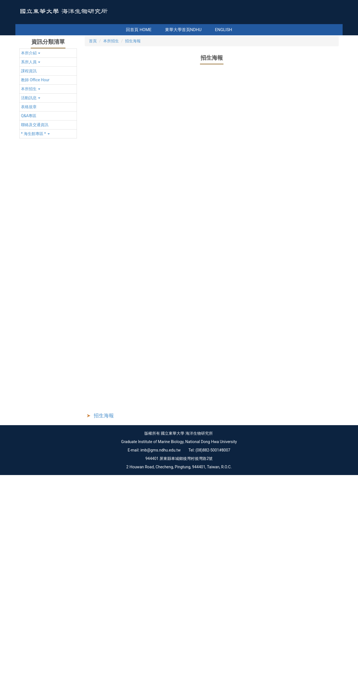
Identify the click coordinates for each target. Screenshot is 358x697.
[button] (48, 142)
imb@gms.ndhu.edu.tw (160, 672)
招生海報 (133, 130)
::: (119, 29)
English (231, 29)
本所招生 (111, 130)
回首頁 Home (147, 29)
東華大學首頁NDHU (191, 29)
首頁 (93, 130)
